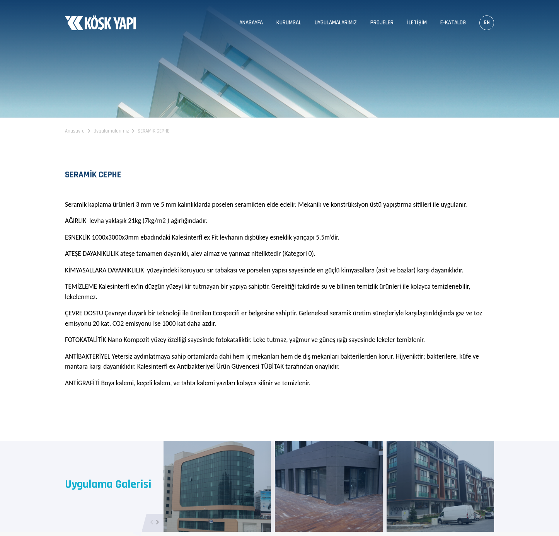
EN (487, 22)
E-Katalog (453, 22)
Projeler (382, 22)
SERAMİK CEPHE (153, 131)
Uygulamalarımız (336, 22)
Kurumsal (288, 22)
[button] (157, 523)
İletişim (417, 22)
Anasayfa (251, 22)
